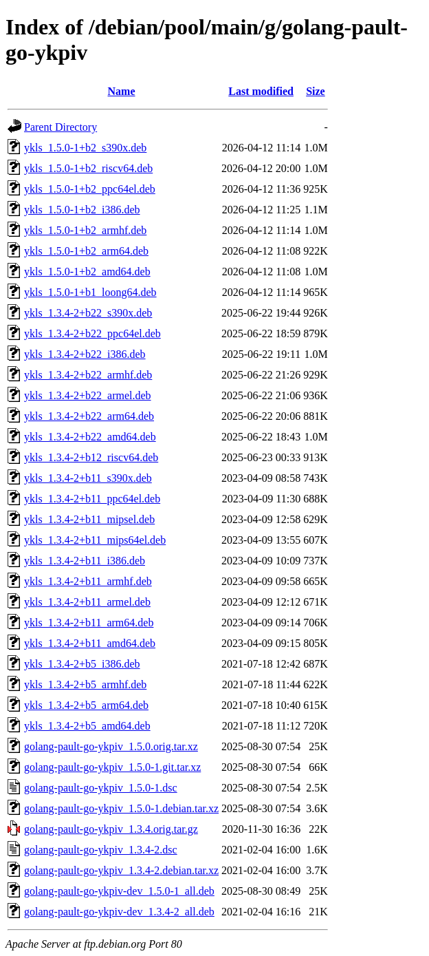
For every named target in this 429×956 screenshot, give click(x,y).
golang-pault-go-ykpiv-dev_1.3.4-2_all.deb (119, 911)
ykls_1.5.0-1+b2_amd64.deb (87, 271)
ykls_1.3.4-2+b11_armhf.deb (88, 581)
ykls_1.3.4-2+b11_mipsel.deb (89, 519)
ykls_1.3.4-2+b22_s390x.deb (88, 313)
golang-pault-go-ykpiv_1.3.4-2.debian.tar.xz (121, 870)
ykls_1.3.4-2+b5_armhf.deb (85, 684)
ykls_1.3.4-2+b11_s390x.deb (88, 478)
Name (121, 91)
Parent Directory (60, 127)
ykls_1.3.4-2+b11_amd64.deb (89, 643)
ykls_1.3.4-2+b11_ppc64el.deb (92, 498)
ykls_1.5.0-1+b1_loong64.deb (90, 292)
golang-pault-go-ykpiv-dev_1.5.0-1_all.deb (119, 891)
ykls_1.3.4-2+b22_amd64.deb (90, 437)
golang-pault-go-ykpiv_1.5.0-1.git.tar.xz (112, 767)
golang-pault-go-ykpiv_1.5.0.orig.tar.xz (111, 746)
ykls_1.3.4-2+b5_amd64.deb (87, 726)
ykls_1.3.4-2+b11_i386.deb (84, 560)
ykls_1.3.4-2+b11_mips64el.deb (95, 540)
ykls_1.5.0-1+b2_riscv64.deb (88, 168)
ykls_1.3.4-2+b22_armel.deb (87, 395)
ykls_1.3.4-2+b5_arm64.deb (86, 705)
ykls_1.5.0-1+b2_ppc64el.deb (89, 189)
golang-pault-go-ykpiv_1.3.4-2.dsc (100, 850)
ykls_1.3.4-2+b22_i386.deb (85, 354)
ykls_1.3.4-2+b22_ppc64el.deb (92, 333)
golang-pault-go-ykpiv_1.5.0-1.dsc (100, 788)
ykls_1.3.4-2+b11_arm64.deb (88, 622)
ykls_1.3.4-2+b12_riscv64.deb (91, 457)
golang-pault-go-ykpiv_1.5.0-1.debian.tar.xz (121, 808)
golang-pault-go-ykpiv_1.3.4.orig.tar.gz (111, 829)
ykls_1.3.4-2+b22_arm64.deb (89, 416)
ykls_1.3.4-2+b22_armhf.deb (88, 375)
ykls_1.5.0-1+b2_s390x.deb (85, 147)
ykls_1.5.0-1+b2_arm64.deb (86, 251)
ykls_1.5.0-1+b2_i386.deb (82, 209)
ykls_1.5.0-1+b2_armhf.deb (85, 230)
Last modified (261, 91)
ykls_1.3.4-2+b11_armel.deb (87, 602)
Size (315, 91)
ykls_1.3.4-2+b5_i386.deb (82, 664)
